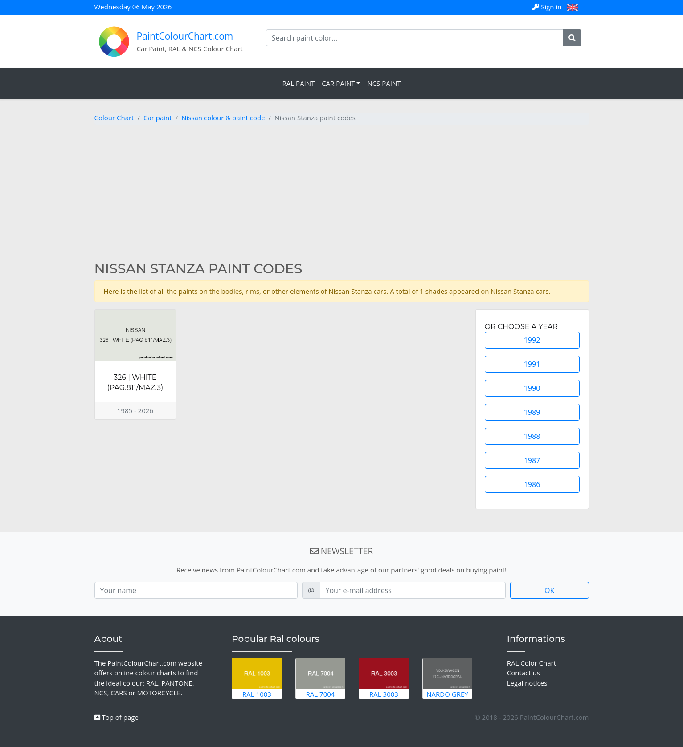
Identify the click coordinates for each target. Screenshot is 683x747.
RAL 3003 (384, 678)
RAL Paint (298, 83)
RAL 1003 (257, 678)
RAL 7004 (320, 678)
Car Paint (338, 83)
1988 (532, 436)
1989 (532, 412)
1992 (532, 340)
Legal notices (527, 682)
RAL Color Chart (531, 662)
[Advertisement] (341, 194)
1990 (532, 388)
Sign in (547, 6)
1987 (532, 460)
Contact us (523, 672)
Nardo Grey (447, 678)
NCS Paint (384, 83)
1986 (532, 484)
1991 (532, 364)
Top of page (116, 717)
